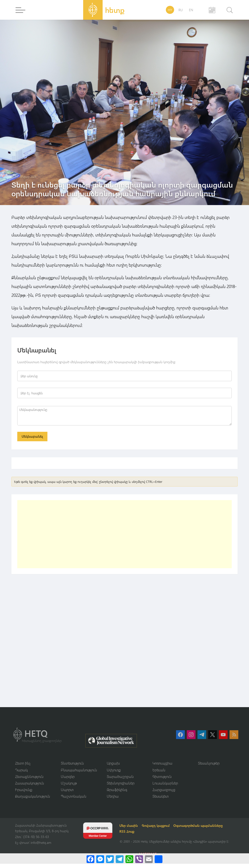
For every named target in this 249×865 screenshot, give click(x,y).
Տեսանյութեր (209, 764)
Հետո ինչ (23, 764)
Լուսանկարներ (165, 784)
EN (191, 10)
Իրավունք (23, 790)
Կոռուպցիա (162, 764)
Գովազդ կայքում (156, 826)
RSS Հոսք (127, 832)
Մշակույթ (69, 784)
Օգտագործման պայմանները (199, 826)
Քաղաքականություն (32, 797)
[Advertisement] (124, 535)
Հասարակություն (29, 784)
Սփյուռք (114, 770)
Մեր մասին (129, 826)
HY (170, 10)
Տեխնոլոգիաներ (120, 784)
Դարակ (21, 770)
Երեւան (158, 770)
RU (180, 10)
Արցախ (113, 764)
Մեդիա (113, 797)
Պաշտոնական (73, 797)
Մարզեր (68, 777)
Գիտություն (162, 777)
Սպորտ (67, 790)
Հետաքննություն (29, 777)
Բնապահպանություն (79, 770)
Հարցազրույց (163, 790)
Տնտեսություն (72, 764)
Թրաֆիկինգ (117, 790)
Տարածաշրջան (120, 777)
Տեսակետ (160, 797)
